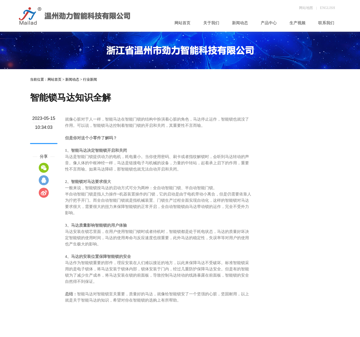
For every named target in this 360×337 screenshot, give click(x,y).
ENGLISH (327, 8)
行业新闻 (90, 79)
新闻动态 (72, 79)
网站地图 (306, 8)
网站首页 (55, 79)
